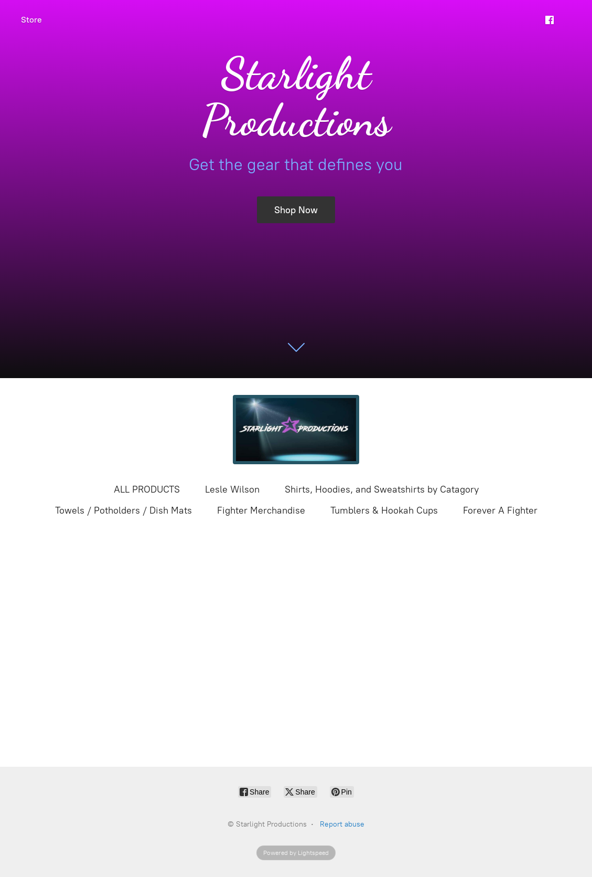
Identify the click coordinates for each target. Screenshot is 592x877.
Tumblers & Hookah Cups (384, 510)
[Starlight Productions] (296, 429)
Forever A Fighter (500, 510)
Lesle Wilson (232, 489)
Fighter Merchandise (261, 510)
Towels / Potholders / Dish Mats (123, 510)
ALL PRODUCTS (147, 489)
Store (31, 20)
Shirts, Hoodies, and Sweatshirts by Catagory (382, 489)
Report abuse (342, 824)
